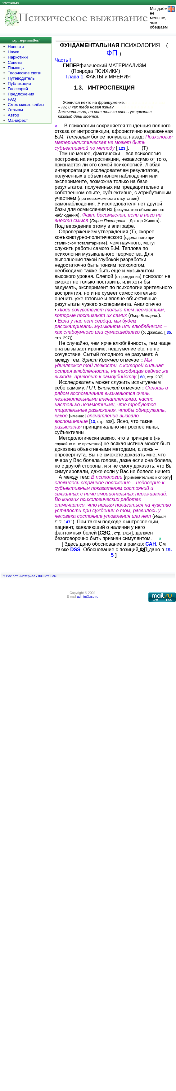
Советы (15, 62)
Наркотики (18, 57)
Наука (13, 52)
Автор (13, 115)
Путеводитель (21, 78)
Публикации (19, 83)
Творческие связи (25, 73)
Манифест (18, 120)
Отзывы (15, 110)
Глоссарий (18, 88)
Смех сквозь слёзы (26, 104)
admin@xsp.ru (87, 596)
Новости (16, 46)
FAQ (12, 99)
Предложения (21, 94)
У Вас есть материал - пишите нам (29, 576)
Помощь (16, 67)
